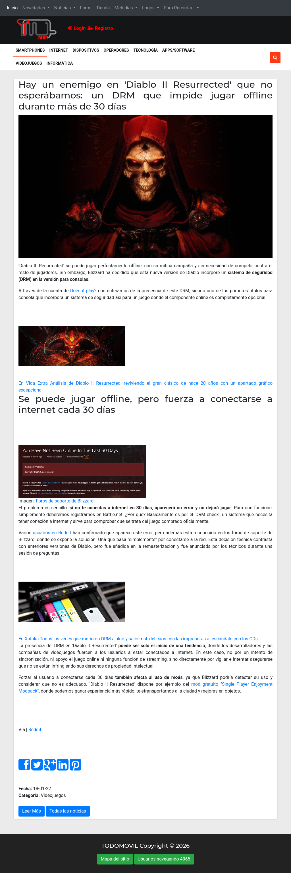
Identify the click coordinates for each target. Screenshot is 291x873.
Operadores (116, 50)
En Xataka (28, 638)
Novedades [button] (34, 7)
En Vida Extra (33, 383)
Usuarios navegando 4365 (164, 859)
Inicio (13, 7)
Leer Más (31, 811)
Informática (60, 63)
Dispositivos (85, 50)
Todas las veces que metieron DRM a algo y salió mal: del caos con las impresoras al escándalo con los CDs (149, 638)
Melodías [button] (124, 7)
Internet (58, 50)
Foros (86, 7)
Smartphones (31, 49)
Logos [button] (149, 7)
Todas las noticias (67, 811)
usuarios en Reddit (52, 532)
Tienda (103, 7)
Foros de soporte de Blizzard (64, 501)
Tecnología (146, 50)
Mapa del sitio (115, 859)
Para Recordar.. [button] (180, 7)
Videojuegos (29, 63)
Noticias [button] (63, 7)
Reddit (34, 729)
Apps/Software (178, 50)
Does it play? (83, 290)
